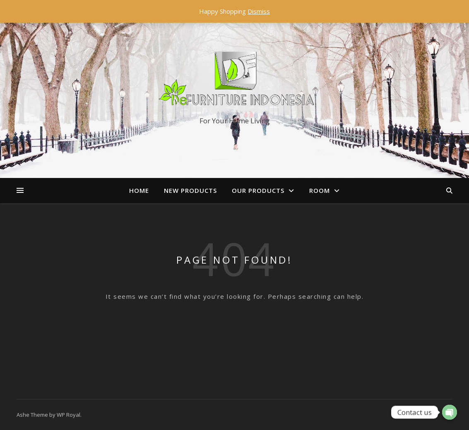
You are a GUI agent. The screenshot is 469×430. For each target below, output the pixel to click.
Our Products (258, 190)
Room (319, 190)
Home (139, 190)
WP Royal (68, 414)
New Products (190, 190)
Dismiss (259, 11)
